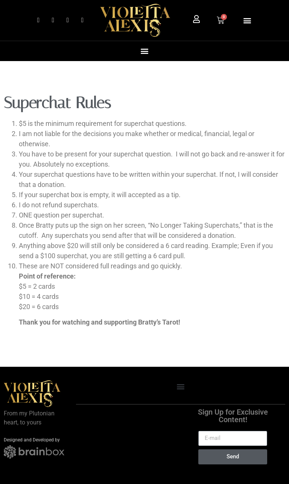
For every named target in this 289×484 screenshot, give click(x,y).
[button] (247, 20)
